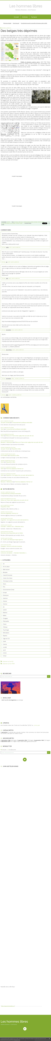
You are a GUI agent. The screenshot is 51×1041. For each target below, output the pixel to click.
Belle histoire (6, 569)
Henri (2, 429)
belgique (16, 222)
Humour (5, 604)
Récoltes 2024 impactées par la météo (12, 533)
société (5, 647)
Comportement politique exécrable (22, 422)
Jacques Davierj (5, 422)
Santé (4, 641)
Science (5, 644)
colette (7, 247)
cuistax (17, 223)
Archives (25, 17)
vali (6, 262)
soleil (8, 223)
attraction (4, 223)
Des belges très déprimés (19, 31)
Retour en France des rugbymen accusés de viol (20, 435)
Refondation (6, 633)
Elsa (4, 586)
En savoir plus (17, 1039)
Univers (5, 653)
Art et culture (6, 566)
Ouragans (5, 618)
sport (4, 650)
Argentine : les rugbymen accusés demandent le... (20, 475)
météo (25, 222)
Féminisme (5, 595)
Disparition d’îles (16, 449)
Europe (5, 592)
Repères (5, 635)
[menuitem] (16, 17)
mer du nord (30, 222)
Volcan (4, 656)
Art (3, 564)
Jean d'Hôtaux (9, 349)
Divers (4, 584)
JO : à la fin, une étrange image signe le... (12, 539)
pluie (11, 223)
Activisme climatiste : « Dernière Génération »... (14, 553)
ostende (35, 222)
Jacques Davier (5, 449)
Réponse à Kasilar (7, 23)
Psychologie (6, 630)
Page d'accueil (16, 23)
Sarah (7, 278)
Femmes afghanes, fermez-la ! (15, 468)
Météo (4, 615)
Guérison (5, 598)
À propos (34, 17)
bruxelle (21, 222)
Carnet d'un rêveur (7, 578)
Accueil (16, 17)
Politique (5, 627)
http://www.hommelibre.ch (8, 1006)
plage (21, 223)
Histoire (5, 601)
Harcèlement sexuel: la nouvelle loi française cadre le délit (34, 23)
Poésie (4, 624)
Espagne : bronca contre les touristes (11, 546)
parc (43, 222)
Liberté (5, 610)
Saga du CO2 (6, 638)
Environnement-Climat (8, 589)
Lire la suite (37, 725)
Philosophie (6, 621)
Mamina (5, 612)
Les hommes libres (25, 6)
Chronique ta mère (8, 581)
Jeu (4, 607)
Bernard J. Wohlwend (7, 442)
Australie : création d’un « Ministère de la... (12, 526)
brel (14, 223)
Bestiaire (5, 572)
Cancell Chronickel (7, 575)
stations (40, 222)
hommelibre (4, 455)
